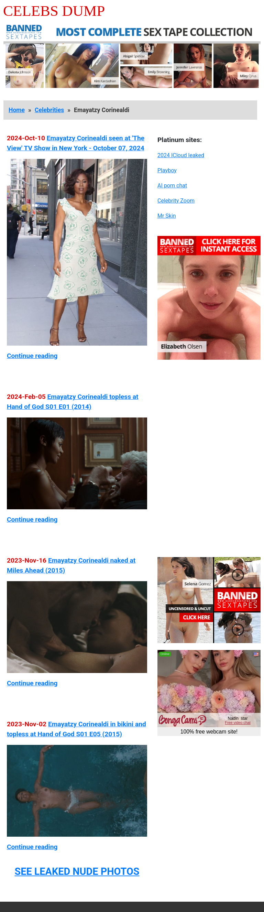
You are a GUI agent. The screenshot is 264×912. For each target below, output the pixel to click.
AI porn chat (172, 185)
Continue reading (32, 356)
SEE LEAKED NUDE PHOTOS (76, 871)
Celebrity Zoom (176, 200)
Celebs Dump (54, 11)
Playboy (167, 170)
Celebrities (49, 110)
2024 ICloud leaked (180, 155)
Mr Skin (166, 216)
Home (17, 110)
